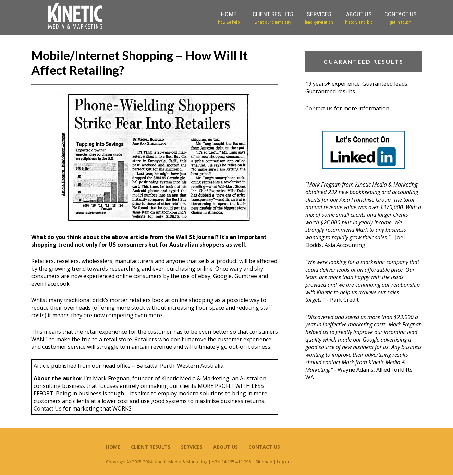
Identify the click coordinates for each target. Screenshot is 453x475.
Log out (284, 462)
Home (113, 446)
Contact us (319, 108)
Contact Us (48, 408)
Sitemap (263, 462)
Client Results (150, 446)
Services (192, 446)
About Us (225, 446)
